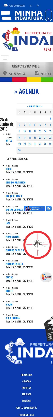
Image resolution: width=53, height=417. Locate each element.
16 (19, 137)
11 (30, 131)
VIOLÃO (9, 304)
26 (35, 144)
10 (25, 131)
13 (40, 131)
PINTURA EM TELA (14, 264)
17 (25, 137)
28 (45, 144)
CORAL (9, 169)
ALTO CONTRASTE (17, 5)
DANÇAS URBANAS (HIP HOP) (19, 209)
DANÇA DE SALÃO (14, 196)
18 (30, 137)
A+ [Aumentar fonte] (38, 5)
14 (45, 131)
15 (50, 131)
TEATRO (9, 277)
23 (19, 144)
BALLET (9, 291)
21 (45, 137)
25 (30, 144)
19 (35, 137)
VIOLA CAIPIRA (13, 318)
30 (19, 150)
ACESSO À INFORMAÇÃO (26, 407)
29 (50, 144)
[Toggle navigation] (5, 58)
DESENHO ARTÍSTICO (15, 182)
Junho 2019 (35, 106)
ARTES (9, 140)
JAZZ (8, 223)
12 (35, 131)
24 (24, 144)
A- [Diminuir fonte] (31, 5)
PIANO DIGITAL (13, 236)
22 (50, 137)
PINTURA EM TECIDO (15, 250)
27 (40, 144)
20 (40, 137)
